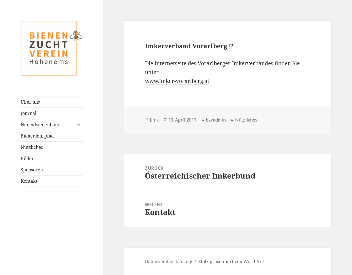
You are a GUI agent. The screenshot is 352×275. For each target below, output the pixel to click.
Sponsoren (32, 170)
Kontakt (29, 181)
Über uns (30, 102)
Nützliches (32, 147)
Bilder (27, 158)
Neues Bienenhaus (40, 125)
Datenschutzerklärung (169, 261)
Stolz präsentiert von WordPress (232, 261)
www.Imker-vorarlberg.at (177, 81)
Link (154, 120)
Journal (28, 113)
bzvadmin (216, 120)
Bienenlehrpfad (37, 136)
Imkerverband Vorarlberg (186, 46)
